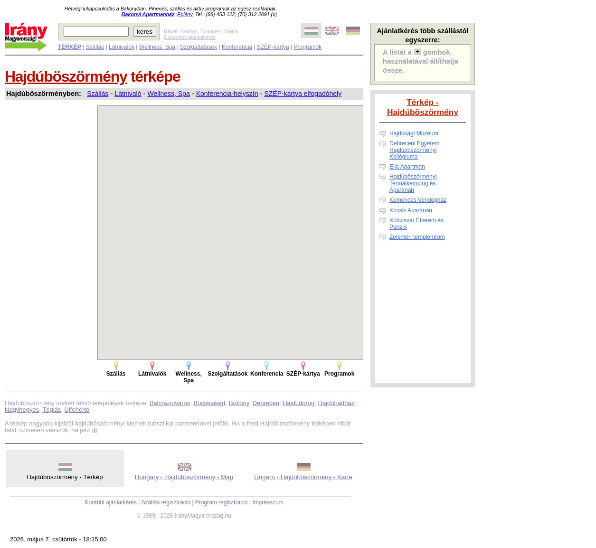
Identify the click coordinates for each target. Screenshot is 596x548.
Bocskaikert (209, 402)
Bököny (239, 402)
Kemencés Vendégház (417, 200)
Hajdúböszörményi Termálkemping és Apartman (412, 183)
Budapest (211, 31)
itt (94, 430)
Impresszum (267, 502)
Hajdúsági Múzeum (413, 133)
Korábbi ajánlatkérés (110, 502)
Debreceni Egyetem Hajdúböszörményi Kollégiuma (414, 150)
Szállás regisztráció (166, 502)
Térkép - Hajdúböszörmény (422, 107)
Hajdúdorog (298, 402)
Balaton (189, 31)
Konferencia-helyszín (227, 93)
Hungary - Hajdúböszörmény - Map (184, 477)
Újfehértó (77, 409)
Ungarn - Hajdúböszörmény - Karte (303, 477)
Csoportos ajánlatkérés (190, 37)
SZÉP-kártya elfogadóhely (303, 93)
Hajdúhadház (336, 402)
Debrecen (266, 402)
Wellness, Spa (157, 47)
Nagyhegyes (22, 409)
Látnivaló (127, 93)
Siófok (232, 31)
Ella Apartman (407, 166)
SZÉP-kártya (273, 47)
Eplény (184, 14)
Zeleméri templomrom (417, 237)
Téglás (51, 409)
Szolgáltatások (198, 47)
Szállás (94, 47)
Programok (308, 47)
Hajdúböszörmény (66, 76)
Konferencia (237, 47)
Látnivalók (121, 47)
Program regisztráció (221, 502)
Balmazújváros (170, 402)
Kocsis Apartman (410, 210)
